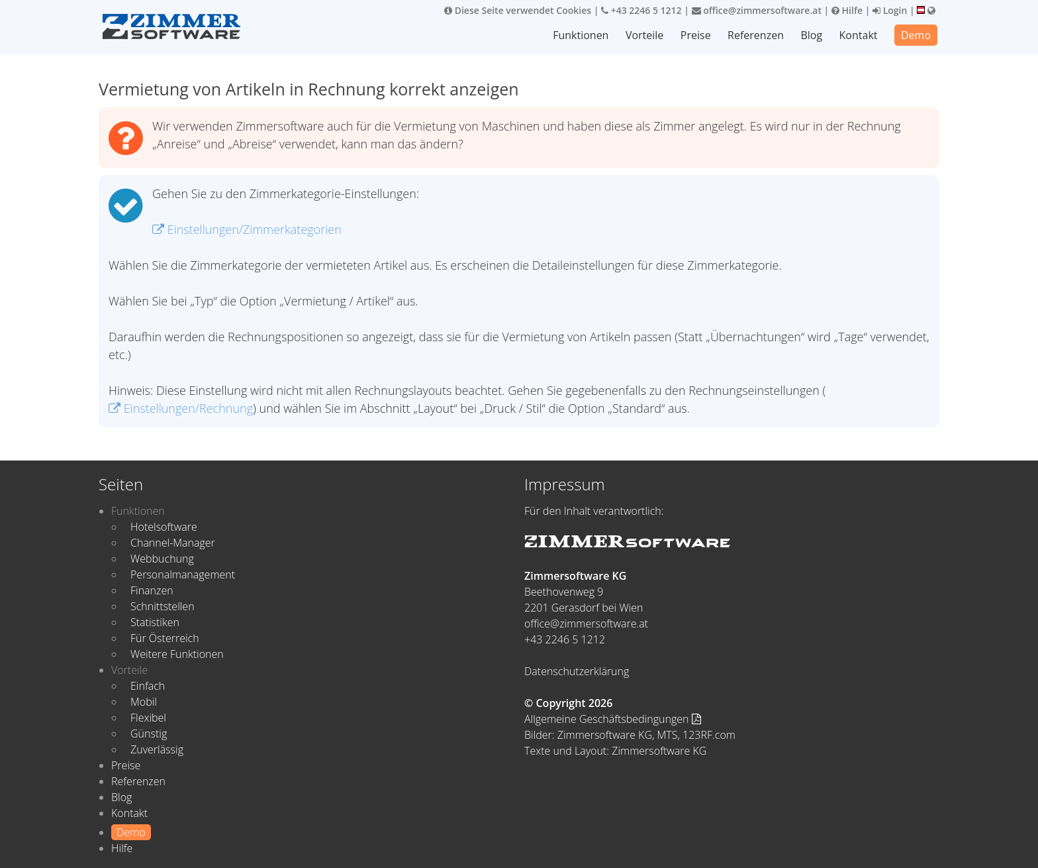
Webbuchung (162, 558)
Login (890, 10)
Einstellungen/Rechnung (181, 408)
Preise (696, 35)
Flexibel (148, 717)
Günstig (148, 733)
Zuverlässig (156, 749)
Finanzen (151, 590)
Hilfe (847, 10)
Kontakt (858, 35)
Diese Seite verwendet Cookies (517, 10)
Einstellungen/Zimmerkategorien (247, 229)
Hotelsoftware (163, 526)
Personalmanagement (182, 574)
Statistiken (154, 622)
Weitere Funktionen (177, 654)
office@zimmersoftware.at (757, 10)
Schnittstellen (162, 606)
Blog (811, 35)
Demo (916, 35)
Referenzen (756, 35)
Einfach (147, 685)
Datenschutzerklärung (576, 671)
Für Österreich (164, 638)
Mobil (143, 701)
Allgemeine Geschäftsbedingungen (612, 719)
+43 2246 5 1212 (641, 10)
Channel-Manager (172, 542)
